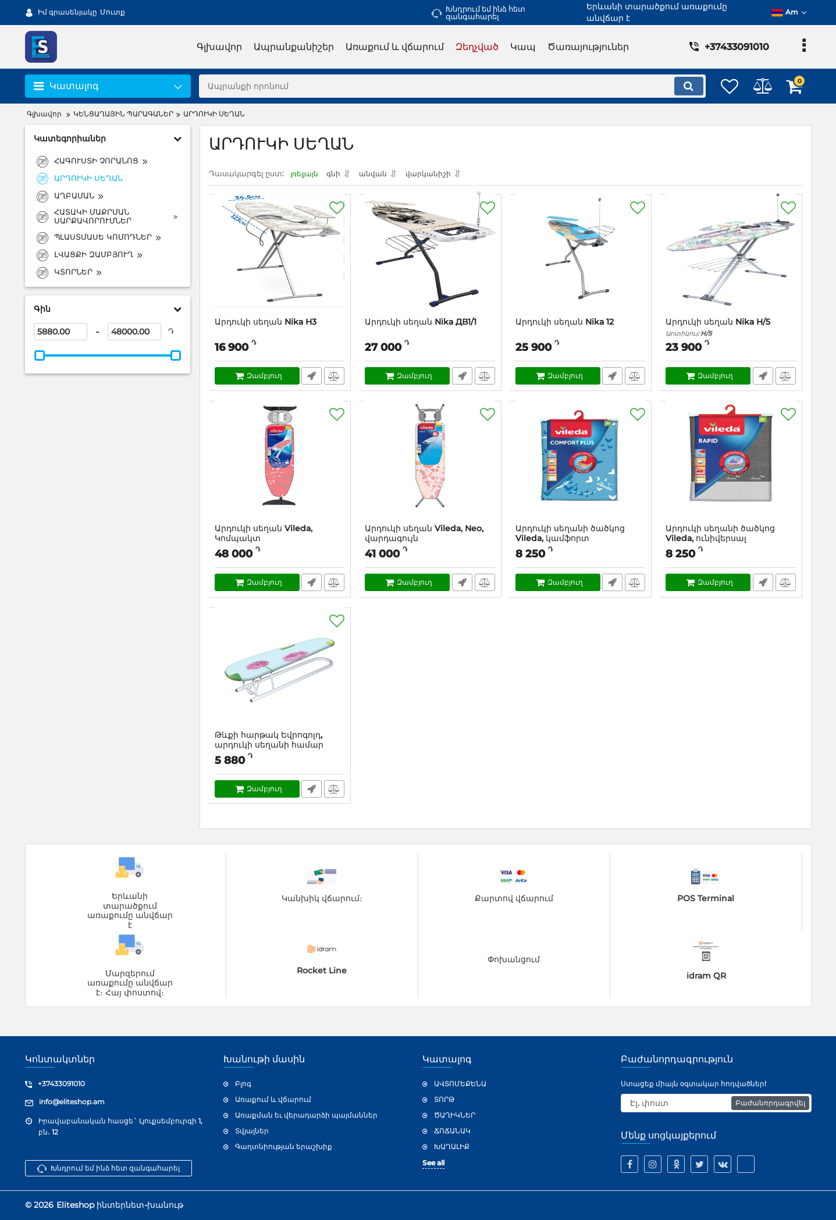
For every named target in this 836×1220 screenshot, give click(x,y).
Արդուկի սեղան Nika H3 (266, 325)
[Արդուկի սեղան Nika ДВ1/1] (430, 262)
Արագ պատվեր (311, 379)
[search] (440, 86)
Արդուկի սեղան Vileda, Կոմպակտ (280, 542)
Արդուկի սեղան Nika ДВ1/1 (421, 325)
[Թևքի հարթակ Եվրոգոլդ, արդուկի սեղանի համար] (280, 675)
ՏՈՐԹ (444, 1099)
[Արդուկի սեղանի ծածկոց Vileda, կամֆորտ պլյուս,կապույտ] (581, 469)
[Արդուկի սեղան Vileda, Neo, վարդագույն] (430, 469)
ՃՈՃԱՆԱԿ (452, 1130)
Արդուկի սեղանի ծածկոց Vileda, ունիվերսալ (731, 542)
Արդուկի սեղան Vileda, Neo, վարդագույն (430, 542)
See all (433, 1162)
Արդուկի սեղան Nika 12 (565, 325)
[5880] (60, 331)
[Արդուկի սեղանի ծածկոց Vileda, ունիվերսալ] (731, 469)
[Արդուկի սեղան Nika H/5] (731, 262)
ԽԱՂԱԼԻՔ (451, 1146)
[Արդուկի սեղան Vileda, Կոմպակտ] (280, 469)
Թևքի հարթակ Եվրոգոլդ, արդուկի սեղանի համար (280, 749)
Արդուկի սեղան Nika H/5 (731, 331)
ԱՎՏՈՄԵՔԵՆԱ (460, 1083)
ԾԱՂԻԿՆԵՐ (454, 1115)
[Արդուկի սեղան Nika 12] (581, 262)
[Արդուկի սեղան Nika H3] (280, 262)
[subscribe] (716, 1103)
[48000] (134, 331)
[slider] (40, 355)
